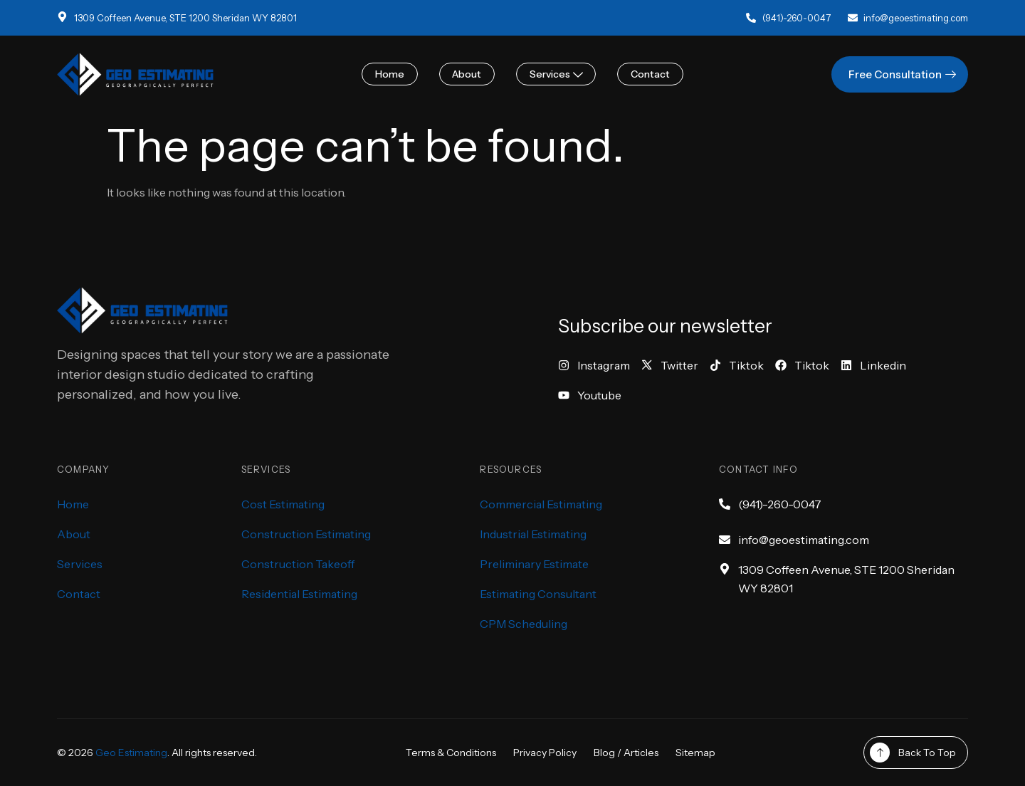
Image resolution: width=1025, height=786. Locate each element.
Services (555, 74)
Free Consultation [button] (904, 74)
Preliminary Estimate (534, 564)
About (468, 74)
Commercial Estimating (541, 504)
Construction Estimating (306, 534)
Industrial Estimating (533, 534)
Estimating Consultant (538, 594)
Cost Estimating (283, 504)
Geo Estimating (131, 752)
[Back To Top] (880, 753)
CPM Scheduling (523, 624)
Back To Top (927, 752)
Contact (646, 74)
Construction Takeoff (297, 564)
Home (393, 74)
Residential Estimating (299, 594)
